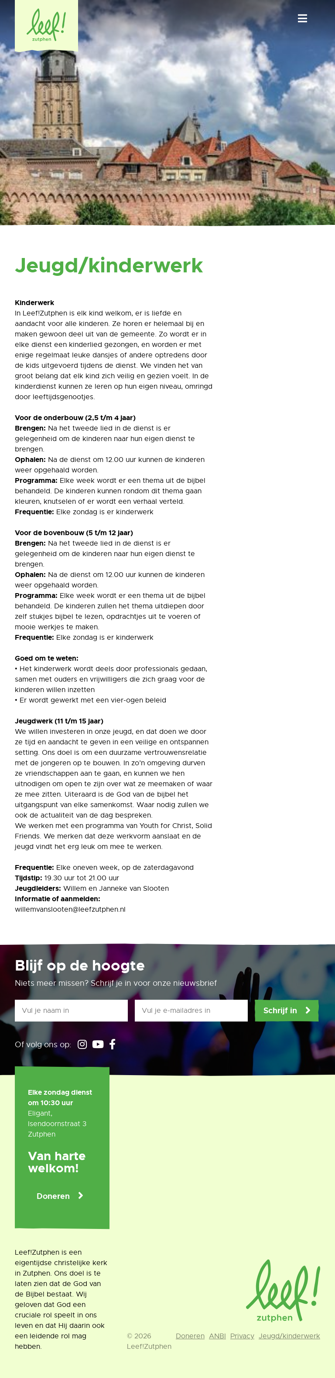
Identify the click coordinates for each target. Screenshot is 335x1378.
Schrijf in (280, 1010)
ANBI (217, 1336)
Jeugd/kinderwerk (289, 1336)
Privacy (242, 1336)
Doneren (53, 1196)
